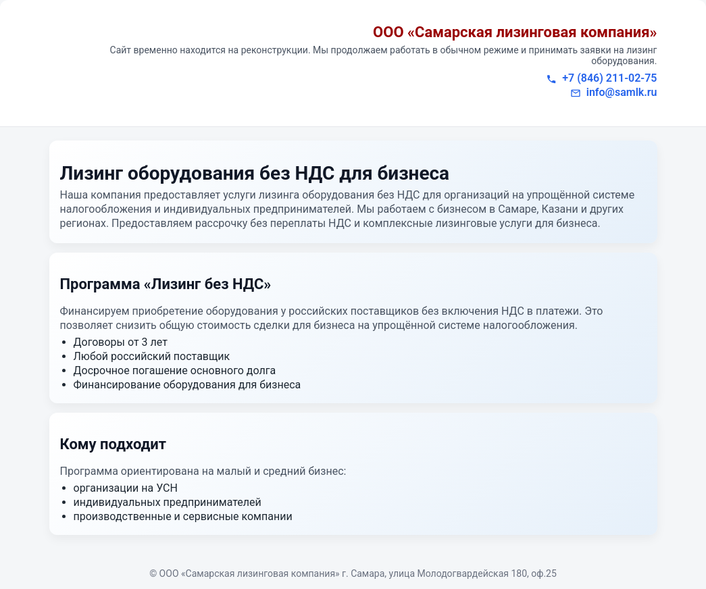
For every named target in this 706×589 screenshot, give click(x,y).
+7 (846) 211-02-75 (609, 78)
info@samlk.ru (621, 92)
